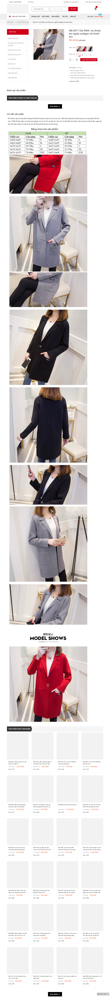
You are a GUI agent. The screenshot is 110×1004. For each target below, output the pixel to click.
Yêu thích (31, 2)
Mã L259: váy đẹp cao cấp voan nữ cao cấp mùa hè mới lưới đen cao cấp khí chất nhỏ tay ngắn (42, 850)
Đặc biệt (90, 16)
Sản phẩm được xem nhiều (19, 729)
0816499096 (17, 2)
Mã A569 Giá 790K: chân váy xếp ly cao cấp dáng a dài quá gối (17, 894)
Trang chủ (35, 16)
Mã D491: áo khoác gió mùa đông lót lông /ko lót (41, 893)
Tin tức (65, 16)
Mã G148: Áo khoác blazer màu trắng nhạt (41, 980)
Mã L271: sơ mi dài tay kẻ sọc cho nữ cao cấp (17, 980)
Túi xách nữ (12, 59)
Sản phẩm (55, 16)
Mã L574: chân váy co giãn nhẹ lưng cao (67, 980)
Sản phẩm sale (12, 73)
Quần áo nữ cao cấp (14, 50)
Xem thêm (55, 106)
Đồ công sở (11, 64)
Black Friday (99, 16)
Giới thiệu (45, 16)
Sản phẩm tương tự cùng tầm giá (22, 98)
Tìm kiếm (73, 9)
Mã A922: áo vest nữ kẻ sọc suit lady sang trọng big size (17, 850)
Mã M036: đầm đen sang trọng (67, 805)
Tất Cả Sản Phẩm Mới (14, 68)
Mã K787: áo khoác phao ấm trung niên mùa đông (41, 937)
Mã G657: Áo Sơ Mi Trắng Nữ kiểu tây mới (92, 763)
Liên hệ (73, 16)
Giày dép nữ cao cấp (14, 54)
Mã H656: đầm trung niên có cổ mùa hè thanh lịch (91, 980)
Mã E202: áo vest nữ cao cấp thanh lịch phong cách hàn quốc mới (91, 807)
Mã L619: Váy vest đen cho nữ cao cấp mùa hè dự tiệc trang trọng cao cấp (92, 850)
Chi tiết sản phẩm (15, 114)
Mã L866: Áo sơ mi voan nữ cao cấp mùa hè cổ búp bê (91, 937)
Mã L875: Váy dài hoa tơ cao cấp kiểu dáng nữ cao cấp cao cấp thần (67, 894)
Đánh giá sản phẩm (16, 90)
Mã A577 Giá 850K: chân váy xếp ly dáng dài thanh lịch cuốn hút (42, 807)
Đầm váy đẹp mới (13, 38)
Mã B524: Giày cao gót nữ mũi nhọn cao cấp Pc (18, 763)
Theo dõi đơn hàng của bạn (93, 2)
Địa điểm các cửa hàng (71, 2)
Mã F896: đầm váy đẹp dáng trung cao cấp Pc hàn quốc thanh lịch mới (17, 807)
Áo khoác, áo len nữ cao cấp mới (16, 44)
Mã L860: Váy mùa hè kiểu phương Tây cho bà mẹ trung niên (66, 850)
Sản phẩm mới (12, 78)
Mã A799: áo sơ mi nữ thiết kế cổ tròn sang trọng (67, 763)
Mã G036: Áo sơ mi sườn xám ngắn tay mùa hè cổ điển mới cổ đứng (92, 894)
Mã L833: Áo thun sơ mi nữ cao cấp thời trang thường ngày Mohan (66, 937)
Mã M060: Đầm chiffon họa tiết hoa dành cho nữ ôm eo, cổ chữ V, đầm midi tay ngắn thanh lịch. (18, 937)
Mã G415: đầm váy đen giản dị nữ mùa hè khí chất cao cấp (42, 763)
